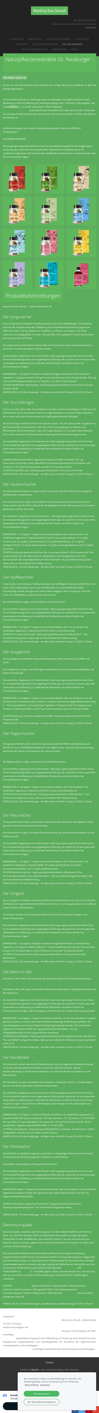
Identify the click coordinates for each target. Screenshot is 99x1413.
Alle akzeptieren (41, 1393)
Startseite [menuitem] (17, 39)
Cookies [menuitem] (49, 1362)
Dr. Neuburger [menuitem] (72, 44)
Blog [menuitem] (74, 49)
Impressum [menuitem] (60, 49)
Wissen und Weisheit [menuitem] (34, 49)
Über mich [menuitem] (35, 39)
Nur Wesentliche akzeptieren (42, 1401)
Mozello (35, 1369)
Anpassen (45, 1385)
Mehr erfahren (32, 1385)
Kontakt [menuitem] (22, 44)
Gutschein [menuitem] (82, 39)
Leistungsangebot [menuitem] (58, 39)
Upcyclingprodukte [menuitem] (45, 44)
